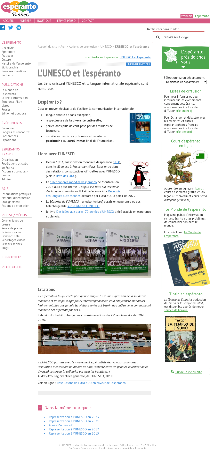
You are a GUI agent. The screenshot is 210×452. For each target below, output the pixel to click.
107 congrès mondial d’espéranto (73, 182)
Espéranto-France (11, 151)
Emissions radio (11, 232)
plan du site (12, 267)
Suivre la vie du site (186, 372)
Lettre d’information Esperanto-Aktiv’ (15, 100)
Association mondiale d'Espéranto (127, 448)
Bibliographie (10, 67)
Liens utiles (12, 257)
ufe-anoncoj (184, 111)
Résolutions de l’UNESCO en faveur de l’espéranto (91, 383)
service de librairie (176, 310)
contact (88, 21)
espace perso (66, 21)
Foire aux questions (14, 71)
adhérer (25, 21)
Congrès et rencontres (16, 132)
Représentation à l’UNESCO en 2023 (74, 417)
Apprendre (8, 52)
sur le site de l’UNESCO (83, 206)
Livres (5, 106)
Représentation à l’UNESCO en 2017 (74, 429)
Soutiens (7, 75)
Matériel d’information (16, 198)
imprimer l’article (139, 64)
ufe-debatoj (184, 132)
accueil (8, 21)
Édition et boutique (14, 113)
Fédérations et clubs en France (15, 165)
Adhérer (7, 179)
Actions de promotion (15, 206)
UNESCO (106, 47)
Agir (5, 188)
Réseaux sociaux (12, 244)
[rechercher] (178, 37)
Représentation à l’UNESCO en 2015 (74, 433)
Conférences (10, 136)
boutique (44, 21)
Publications (12, 84)
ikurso (198, 188)
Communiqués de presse (12, 222)
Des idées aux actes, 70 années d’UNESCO (85, 211)
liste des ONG (65, 176)
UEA (116, 162)
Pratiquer (7, 56)
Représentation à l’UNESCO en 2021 (74, 421)
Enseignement (11, 202)
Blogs (5, 248)
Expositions (9, 140)
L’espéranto (11, 42)
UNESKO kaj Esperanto (135, 57)
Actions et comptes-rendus (15, 173)
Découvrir (8, 48)
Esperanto (202, 16)
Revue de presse (12, 228)
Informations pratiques (16, 194)
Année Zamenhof (61, 425)
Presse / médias (14, 215)
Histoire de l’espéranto (16, 63)
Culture (6, 59)
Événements (12, 123)
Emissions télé (11, 236)
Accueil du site (47, 47)
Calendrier (8, 128)
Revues (6, 109)
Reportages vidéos (13, 240)
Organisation (10, 160)
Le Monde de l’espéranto (10, 92)
